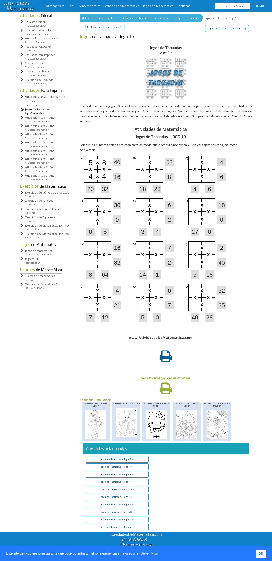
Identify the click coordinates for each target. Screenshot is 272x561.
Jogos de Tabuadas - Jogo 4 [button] (117, 526)
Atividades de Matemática (98, 17)
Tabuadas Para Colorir (95, 400)
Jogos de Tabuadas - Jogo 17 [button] (117, 466)
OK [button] (261, 553)
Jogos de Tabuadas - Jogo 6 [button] (117, 519)
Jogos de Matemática (158, 6)
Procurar (259, 5)
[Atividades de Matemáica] (136, 539)
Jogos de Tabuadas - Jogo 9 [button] (103, 26)
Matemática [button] (88, 6)
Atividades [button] (54, 6)
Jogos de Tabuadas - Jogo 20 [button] (117, 511)
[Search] (232, 6)
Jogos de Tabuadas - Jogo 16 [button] (117, 496)
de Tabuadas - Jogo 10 (107, 37)
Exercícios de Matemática (121, 6)
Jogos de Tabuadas (188, 17)
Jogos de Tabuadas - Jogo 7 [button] (117, 504)
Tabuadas (184, 6)
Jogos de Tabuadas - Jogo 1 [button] (117, 474)
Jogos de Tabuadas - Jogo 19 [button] (117, 489)
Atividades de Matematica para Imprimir (146, 17)
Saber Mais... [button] (150, 553)
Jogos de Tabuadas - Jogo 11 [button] (227, 28)
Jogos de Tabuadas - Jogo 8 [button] (117, 459)
